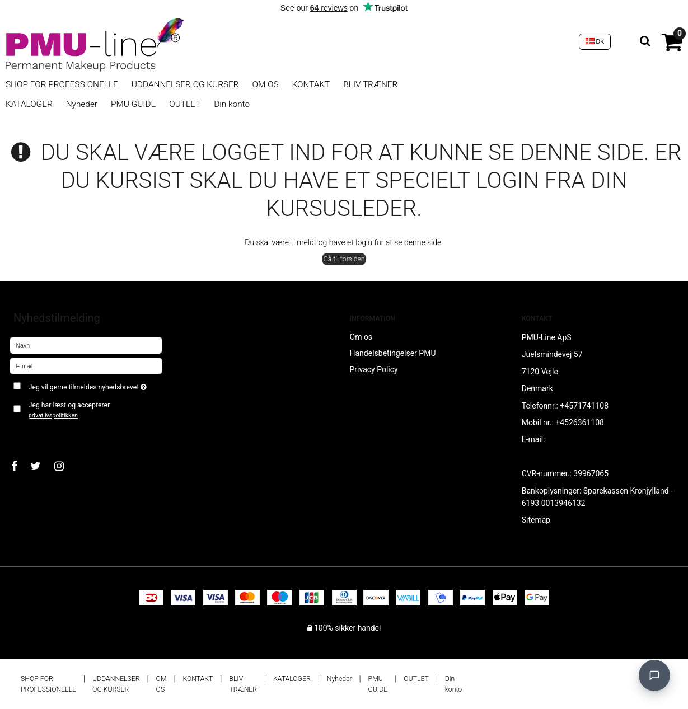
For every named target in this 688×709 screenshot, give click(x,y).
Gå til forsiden (343, 259)
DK (595, 41)
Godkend (37, 433)
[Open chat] (654, 675)
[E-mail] (86, 365)
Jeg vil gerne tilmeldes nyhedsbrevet (96, 384)
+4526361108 (579, 422)
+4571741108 (584, 405)
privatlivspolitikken (53, 415)
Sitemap (536, 519)
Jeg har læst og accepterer (69, 410)
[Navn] (86, 344)
